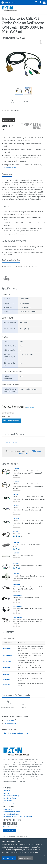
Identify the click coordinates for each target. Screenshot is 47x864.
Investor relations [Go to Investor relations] (9, 798)
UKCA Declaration (10, 724)
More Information (25, 858)
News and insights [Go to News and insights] (9, 803)
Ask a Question (11, 442)
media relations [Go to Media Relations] (8, 809)
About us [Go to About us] (6, 791)
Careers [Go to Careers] (6, 793)
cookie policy (35, 852)
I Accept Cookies (9, 858)
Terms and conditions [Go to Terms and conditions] (11, 814)
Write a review (15, 110)
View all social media (10, 827)
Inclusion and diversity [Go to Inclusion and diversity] (11, 796)
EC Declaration (9, 720)
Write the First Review (11, 421)
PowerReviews (30, 407)
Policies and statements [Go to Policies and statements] (11, 812)
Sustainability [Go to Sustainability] (8, 800)
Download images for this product (16, 733)
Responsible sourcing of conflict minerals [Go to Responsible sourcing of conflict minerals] (17, 816)
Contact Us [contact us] (9, 830)
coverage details (10, 167)
